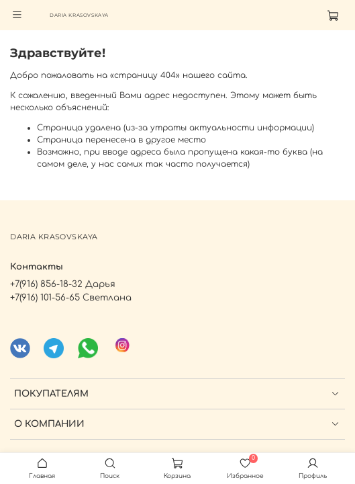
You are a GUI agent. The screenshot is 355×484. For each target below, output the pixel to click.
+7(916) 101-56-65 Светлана (71, 297)
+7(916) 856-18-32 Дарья (62, 284)
